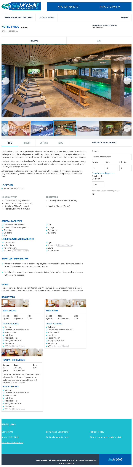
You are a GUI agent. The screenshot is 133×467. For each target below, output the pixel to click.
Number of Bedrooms (97, 177)
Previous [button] (6, 81)
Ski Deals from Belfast (57, 437)
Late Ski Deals (46, 17)
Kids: (108, 162)
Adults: (95, 162)
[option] (66, 80)
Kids (60, 143)
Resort (27, 143)
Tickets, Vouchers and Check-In (106, 437)
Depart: (95, 151)
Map (99, 41)
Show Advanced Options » (103, 173)
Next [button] (127, 81)
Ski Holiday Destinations (18, 17)
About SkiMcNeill (10, 437)
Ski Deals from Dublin (12, 442)
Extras (44, 143)
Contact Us (7, 431)
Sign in (124, 17)
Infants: (122, 162)
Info (10, 143)
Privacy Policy (97, 431)
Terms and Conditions (57, 431)
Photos (34, 41)
